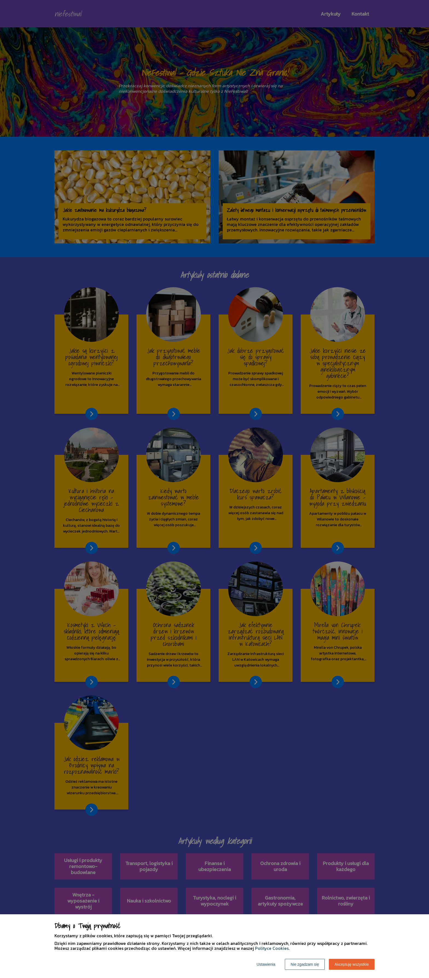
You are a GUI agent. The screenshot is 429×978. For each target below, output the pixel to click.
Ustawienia (266, 964)
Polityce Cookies (272, 948)
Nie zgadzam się (305, 964)
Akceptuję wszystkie (352, 964)
